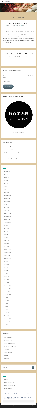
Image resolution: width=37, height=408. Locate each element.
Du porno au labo (8, 340)
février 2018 (6, 279)
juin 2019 (6, 231)
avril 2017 (6, 309)
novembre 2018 (7, 252)
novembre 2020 (7, 195)
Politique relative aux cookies (9, 398)
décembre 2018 (7, 249)
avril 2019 (6, 237)
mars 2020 (6, 210)
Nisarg (31, 405)
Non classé (6, 349)
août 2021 (6, 180)
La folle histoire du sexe (9, 343)
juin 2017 (6, 303)
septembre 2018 (7, 258)
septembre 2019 (7, 222)
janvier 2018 (6, 282)
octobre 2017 (7, 291)
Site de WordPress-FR (9, 388)
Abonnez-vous (8, 86)
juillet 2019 (6, 228)
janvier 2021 (6, 192)
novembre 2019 (7, 216)
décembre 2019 (7, 213)
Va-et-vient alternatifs (19, 23)
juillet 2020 (6, 207)
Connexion (6, 379)
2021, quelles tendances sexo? (18, 54)
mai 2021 (6, 186)
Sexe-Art (6, 355)
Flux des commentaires (9, 385)
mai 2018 (6, 270)
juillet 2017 (6, 300)
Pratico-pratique (8, 352)
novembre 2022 (7, 171)
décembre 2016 (7, 319)
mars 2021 (6, 189)
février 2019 (6, 243)
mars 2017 (6, 313)
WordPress (22, 405)
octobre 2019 (7, 219)
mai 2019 (6, 234)
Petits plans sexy (8, 155)
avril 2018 (6, 273)
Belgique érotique (8, 337)
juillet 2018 (6, 264)
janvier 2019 (6, 246)
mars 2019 (6, 240)
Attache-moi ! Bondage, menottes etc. (13, 152)
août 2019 (6, 225)
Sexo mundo (6, 358)
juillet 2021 (6, 183)
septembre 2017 (7, 294)
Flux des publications (9, 382)
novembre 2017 (7, 288)
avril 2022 (6, 174)
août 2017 (6, 297)
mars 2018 (6, 276)
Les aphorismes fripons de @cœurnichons (13, 158)
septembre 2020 (7, 201)
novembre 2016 (7, 322)
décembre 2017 (7, 285)
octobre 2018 (7, 255)
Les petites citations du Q (10, 346)
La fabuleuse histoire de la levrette (12, 149)
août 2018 (6, 261)
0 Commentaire (26, 25)
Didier (19, 25)
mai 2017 (6, 306)
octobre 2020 (7, 198)
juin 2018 (6, 267)
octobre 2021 (7, 177)
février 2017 (6, 316)
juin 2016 (6, 325)
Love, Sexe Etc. (6, 2)
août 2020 (6, 204)
